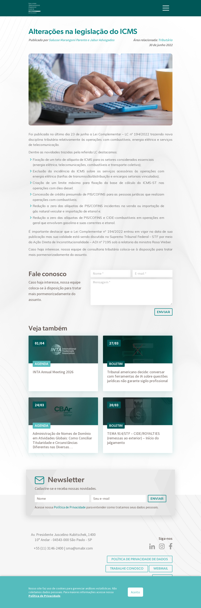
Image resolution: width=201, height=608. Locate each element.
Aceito (135, 592)
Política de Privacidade (70, 507)
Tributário (165, 40)
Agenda (41, 364)
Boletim (116, 364)
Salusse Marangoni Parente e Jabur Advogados (81, 40)
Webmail (160, 568)
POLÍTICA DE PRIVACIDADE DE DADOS (139, 559)
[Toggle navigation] (165, 8)
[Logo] (35, 8)
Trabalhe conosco (127, 568)
